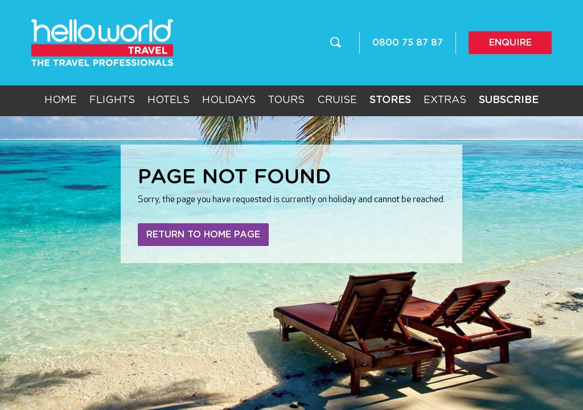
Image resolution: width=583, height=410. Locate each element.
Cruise (337, 100)
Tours (286, 100)
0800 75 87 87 (407, 42)
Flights (112, 100)
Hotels (168, 100)
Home (60, 100)
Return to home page (203, 234)
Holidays (229, 100)
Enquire (510, 42)
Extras (445, 100)
